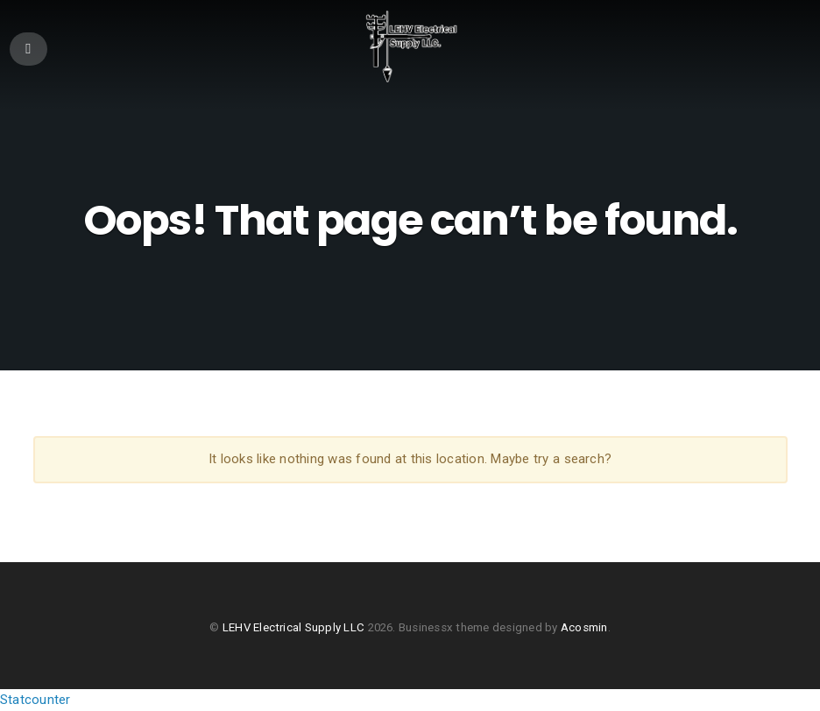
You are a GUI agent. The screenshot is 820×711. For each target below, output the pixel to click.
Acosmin (584, 627)
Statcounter (35, 699)
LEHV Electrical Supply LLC (293, 627)
